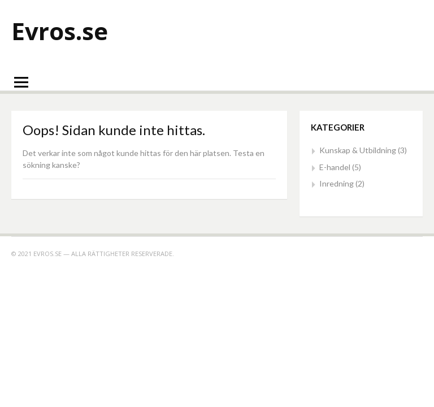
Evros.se (59, 31)
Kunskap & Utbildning (357, 150)
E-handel (334, 167)
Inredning (336, 183)
